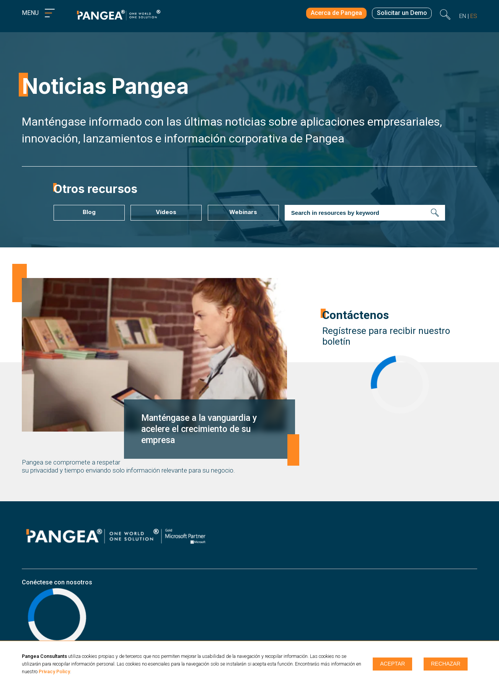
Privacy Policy (54, 671)
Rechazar (445, 664)
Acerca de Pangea (333, 14)
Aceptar (392, 664)
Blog (88, 212)
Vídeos (165, 212)
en (462, 16)
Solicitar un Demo (401, 14)
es (473, 16)
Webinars (242, 212)
